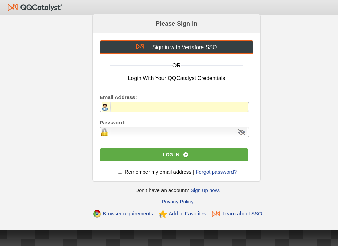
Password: (113, 122)
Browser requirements (128, 213)
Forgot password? (216, 172)
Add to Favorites (187, 213)
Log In (171, 155)
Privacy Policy (177, 201)
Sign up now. (205, 190)
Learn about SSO (242, 213)
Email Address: (118, 97)
